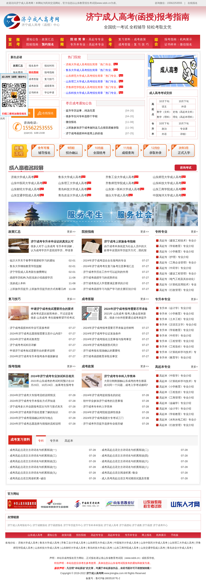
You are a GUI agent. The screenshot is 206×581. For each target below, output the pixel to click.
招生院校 (81, 535)
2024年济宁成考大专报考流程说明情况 (32, 395)
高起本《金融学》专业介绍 (175, 403)
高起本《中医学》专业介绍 (175, 375)
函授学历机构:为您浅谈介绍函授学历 (31, 277)
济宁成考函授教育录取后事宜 (100, 356)
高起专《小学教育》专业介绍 (176, 251)
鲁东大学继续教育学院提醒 (26, 266)
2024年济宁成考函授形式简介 (100, 344)
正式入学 (184, 152)
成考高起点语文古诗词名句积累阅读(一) (33, 449)
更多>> (71, 231)
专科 (41, 440)
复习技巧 (49, 79)
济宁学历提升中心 (73, 525)
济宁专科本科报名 (93, 525)
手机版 (174, 535)
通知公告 (32, 39)
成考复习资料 (20, 439)
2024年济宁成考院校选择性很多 (102, 412)
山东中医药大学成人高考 (29, 183)
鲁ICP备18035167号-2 (108, 578)
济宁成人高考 (111, 525)
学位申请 (49, 92)
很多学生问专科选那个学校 (82, 116)
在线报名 (192, 3)
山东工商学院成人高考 (169, 189)
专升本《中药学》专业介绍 (175, 335)
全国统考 (99, 152)
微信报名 (186, 44)
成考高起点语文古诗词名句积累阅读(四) (125, 455)
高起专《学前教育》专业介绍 (176, 246)
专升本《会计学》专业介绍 (175, 308)
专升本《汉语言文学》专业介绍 (177, 324)
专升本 (54, 440)
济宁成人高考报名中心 (20, 525)
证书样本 (170, 44)
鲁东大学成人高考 (71, 177)
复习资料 (124, 39)
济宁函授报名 (55, 525)
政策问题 (67, 535)
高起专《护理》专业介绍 (173, 257)
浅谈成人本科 (18, 283)
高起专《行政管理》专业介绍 (176, 290)
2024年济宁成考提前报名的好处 (102, 395)
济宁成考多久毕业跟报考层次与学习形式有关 (36, 406)
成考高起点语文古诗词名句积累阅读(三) (33, 455)
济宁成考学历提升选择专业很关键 (103, 423)
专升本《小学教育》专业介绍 (176, 313)
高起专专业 (96, 39)
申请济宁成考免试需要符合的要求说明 (32, 350)
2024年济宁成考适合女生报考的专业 (104, 260)
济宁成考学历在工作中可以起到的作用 (105, 271)
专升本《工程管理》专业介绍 (176, 341)
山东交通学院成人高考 (27, 196)
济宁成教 (137, 525)
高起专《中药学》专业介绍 (175, 268)
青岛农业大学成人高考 (74, 196)
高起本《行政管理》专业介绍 (176, 425)
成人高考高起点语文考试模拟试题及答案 (125, 478)
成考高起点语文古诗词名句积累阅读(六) (125, 461)
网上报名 (147, 535)
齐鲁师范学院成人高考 (122, 183)
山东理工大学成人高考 (74, 183)
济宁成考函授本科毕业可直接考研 (30, 327)
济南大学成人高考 (24, 177)
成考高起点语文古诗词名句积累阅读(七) (33, 467)
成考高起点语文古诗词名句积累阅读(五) (33, 461)
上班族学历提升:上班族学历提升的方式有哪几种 (38, 288)
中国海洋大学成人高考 (169, 196)
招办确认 (72, 152)
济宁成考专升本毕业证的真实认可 (52, 241)
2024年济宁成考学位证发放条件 (102, 333)
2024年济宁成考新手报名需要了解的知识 (34, 412)
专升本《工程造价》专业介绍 (176, 346)
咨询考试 (185, 167)
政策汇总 (48, 39)
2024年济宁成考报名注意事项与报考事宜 (107, 339)
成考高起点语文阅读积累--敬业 (120, 472)
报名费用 (18, 72)
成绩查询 (49, 85)
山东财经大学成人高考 (27, 189)
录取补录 (155, 152)
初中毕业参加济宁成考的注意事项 (103, 400)
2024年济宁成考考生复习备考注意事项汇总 (108, 266)
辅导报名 (44, 152)
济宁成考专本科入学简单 (119, 376)
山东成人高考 (35, 535)
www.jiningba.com (114, 573)
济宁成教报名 (40, 525)
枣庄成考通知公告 (79, 103)
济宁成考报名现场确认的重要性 (101, 350)
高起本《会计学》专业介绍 (175, 408)
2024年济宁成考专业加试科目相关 (52, 376)
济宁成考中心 (160, 525)
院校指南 (32, 44)
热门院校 (74, 57)
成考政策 (140, 39)
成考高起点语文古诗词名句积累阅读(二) (125, 449)
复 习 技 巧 (141, 44)
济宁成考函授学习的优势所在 (100, 277)
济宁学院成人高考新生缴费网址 (28, 271)
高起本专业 (96, 44)
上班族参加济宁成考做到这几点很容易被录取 (92, 127)
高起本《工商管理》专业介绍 (176, 397)
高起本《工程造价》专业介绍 (176, 392)
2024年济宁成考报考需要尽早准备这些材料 (108, 327)
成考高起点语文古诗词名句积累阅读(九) (33, 472)
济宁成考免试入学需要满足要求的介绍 (105, 283)
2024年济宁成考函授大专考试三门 (103, 417)
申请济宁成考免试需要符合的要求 (52, 308)
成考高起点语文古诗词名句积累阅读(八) (125, 467)
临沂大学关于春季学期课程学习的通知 (32, 260)
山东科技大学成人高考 (169, 183)
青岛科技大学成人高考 (74, 189)
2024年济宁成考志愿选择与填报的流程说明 (35, 423)
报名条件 (34, 65)
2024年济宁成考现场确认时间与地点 (31, 417)
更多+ (194, 231)
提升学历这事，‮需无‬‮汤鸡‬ (80, 110)
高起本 (69, 440)
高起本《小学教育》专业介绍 (176, 386)
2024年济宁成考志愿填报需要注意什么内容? (36, 333)
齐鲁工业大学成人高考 (122, 177)
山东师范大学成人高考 (169, 177)
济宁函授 (147, 525)
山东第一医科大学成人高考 (125, 189)
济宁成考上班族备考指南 (119, 241)
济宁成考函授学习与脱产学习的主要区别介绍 (109, 288)
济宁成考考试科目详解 (23, 344)
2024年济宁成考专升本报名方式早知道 (32, 400)
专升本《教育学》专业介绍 (175, 357)
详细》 (183, 134)
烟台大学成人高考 (119, 196)
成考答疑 (124, 44)
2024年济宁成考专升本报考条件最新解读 (34, 356)
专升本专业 (78, 44)
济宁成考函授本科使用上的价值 (84, 133)
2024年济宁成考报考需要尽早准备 (126, 308)
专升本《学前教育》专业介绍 (176, 330)
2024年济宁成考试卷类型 (25, 339)
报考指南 (170, 39)
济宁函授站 (125, 525)
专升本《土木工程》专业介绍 (176, 319)
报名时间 (49, 65)
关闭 (2, 118)
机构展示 (186, 39)
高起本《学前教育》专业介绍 (176, 414)
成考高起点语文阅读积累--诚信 (28, 478)
